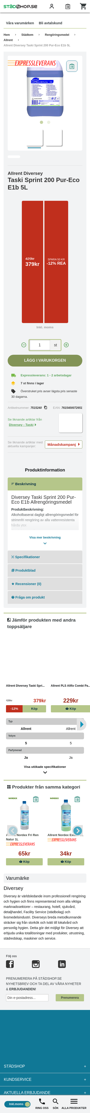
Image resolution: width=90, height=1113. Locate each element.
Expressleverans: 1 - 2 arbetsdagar (46, 375)
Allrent (8, 40)
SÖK (56, 1103)
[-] (23, 345)
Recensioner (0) (26, 584)
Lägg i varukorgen (45, 360)
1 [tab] (41, 122)
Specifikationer (26, 557)
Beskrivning (24, 484)
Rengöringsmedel (57, 35)
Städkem (27, 35)
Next (77, 830)
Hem (7, 35)
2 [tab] (48, 122)
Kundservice (45, 1079)
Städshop (45, 1066)
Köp (24, 861)
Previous (12, 830)
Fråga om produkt (28, 597)
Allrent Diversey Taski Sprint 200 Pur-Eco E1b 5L (37, 45)
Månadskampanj (64, 444)
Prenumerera (70, 997)
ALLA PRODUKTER (74, 1103)
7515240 (38, 408)
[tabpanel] (45, 88)
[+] (66, 345)
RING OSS (42, 1103)
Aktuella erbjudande (45, 1092)
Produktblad (24, 570)
